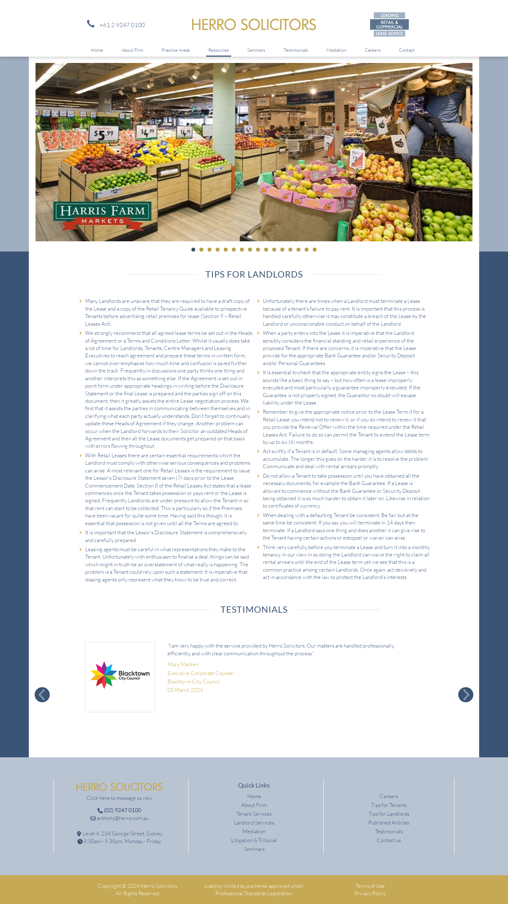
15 (307, 250)
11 (274, 250)
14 (298, 250)
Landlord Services (254, 822)
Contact (407, 50)
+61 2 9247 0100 (114, 24)
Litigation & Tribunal (254, 840)
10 (266, 250)
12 (282, 250)
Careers (373, 50)
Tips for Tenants (389, 805)
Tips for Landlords (389, 813)
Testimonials (296, 50)
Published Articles (388, 822)
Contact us (389, 840)
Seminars (256, 50)
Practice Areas (175, 50)
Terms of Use (370, 886)
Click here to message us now (119, 798)
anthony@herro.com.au (119, 818)
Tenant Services (254, 813)
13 (290, 250)
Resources (218, 50)
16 (315, 250)
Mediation (336, 50)
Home (97, 50)
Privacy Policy (370, 893)
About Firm (132, 50)
